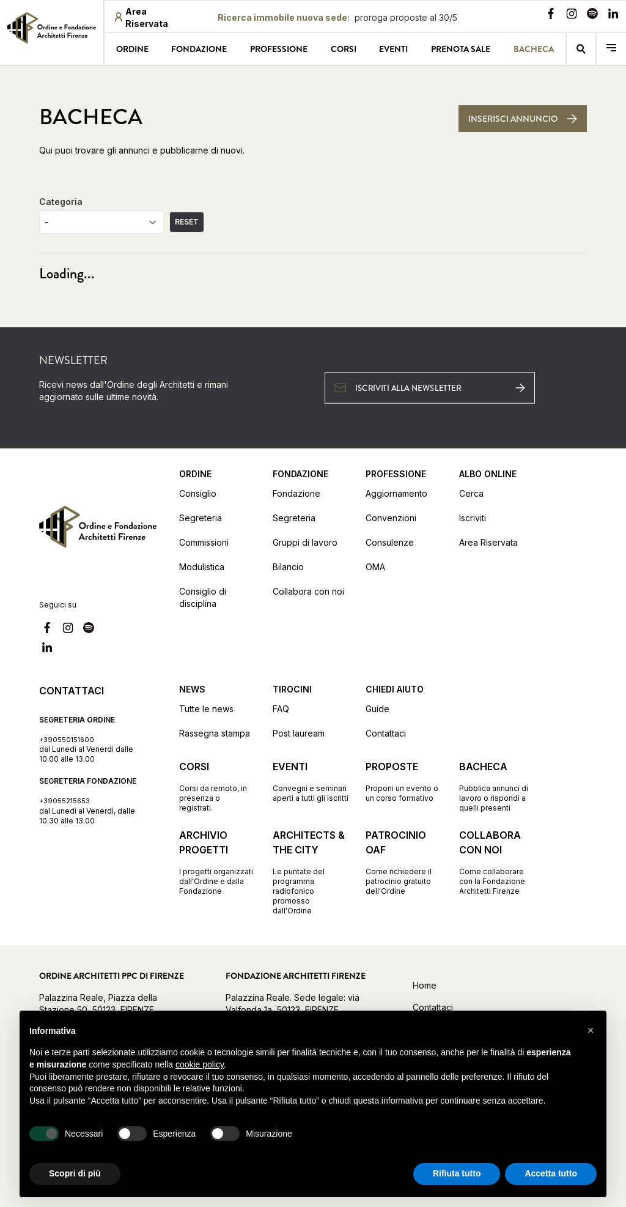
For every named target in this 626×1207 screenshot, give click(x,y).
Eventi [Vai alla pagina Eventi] (393, 49)
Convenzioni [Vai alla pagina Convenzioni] (391, 518)
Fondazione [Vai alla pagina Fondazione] (199, 49)
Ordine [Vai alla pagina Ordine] (132, 49)
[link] (51, 31)
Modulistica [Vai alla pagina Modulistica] (201, 567)
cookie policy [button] (199, 1064)
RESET (187, 221)
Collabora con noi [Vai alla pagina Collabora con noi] (308, 591)
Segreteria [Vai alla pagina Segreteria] (200, 518)
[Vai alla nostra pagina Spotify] (592, 15)
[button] (590, 1030)
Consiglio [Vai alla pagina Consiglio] (197, 493)
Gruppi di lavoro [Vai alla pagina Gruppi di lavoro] (305, 542)
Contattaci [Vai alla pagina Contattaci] (386, 733)
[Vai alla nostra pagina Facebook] (551, 15)
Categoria (61, 201)
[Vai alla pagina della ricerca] (581, 49)
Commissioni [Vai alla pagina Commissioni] (204, 542)
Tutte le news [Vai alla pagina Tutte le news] (206, 709)
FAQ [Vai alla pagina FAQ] (281, 709)
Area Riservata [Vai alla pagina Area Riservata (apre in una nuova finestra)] (488, 542)
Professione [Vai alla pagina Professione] (278, 49)
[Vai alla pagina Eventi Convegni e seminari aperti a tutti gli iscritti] (311, 781)
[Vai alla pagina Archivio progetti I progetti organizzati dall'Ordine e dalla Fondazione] (217, 862)
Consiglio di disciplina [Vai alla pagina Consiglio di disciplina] (202, 597)
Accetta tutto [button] (551, 1173)
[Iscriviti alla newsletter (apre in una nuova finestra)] (430, 387)
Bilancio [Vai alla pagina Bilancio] (288, 567)
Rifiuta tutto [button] (457, 1173)
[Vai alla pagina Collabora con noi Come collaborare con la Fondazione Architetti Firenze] (497, 862)
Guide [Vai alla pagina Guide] (377, 709)
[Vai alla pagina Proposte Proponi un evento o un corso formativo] (404, 781)
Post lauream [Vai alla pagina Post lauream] (299, 733)
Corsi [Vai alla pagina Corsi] (343, 49)
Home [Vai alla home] (424, 985)
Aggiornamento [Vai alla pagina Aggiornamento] (396, 493)
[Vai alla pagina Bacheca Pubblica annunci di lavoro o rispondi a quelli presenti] (497, 786)
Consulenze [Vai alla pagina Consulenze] (390, 542)
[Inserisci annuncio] (522, 118)
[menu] (611, 49)
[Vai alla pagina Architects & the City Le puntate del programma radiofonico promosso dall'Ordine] (311, 872)
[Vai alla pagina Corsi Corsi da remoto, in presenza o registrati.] (217, 786)
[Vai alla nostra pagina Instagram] (572, 15)
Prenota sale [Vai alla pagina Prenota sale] (460, 49)
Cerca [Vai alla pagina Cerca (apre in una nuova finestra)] (471, 493)
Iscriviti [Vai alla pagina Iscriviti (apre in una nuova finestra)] (472, 518)
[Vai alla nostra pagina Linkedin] (613, 15)
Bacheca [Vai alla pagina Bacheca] (534, 49)
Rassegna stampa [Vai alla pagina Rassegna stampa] (214, 733)
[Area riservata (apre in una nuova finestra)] (152, 18)
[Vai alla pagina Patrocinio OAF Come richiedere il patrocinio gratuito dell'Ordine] (404, 862)
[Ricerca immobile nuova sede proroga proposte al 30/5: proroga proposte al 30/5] (337, 17)
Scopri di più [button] (75, 1173)
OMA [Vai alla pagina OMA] (375, 567)
